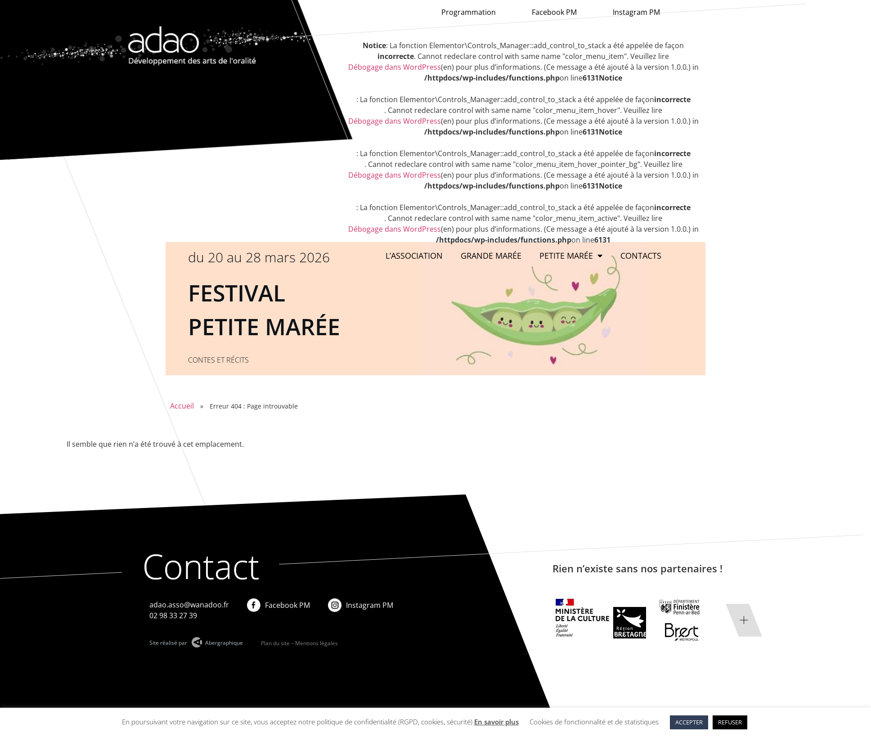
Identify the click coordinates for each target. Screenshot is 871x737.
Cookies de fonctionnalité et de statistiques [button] (594, 721)
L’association (414, 255)
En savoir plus (496, 721)
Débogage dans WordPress (394, 67)
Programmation (468, 12)
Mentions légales (316, 643)
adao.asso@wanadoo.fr (189, 605)
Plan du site (275, 643)
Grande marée (491, 255)
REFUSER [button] (730, 722)
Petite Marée (570, 255)
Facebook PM (554, 12)
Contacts (640, 255)
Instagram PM (636, 12)
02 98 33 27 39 (173, 615)
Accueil (182, 406)
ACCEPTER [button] (689, 722)
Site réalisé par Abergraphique (196, 643)
